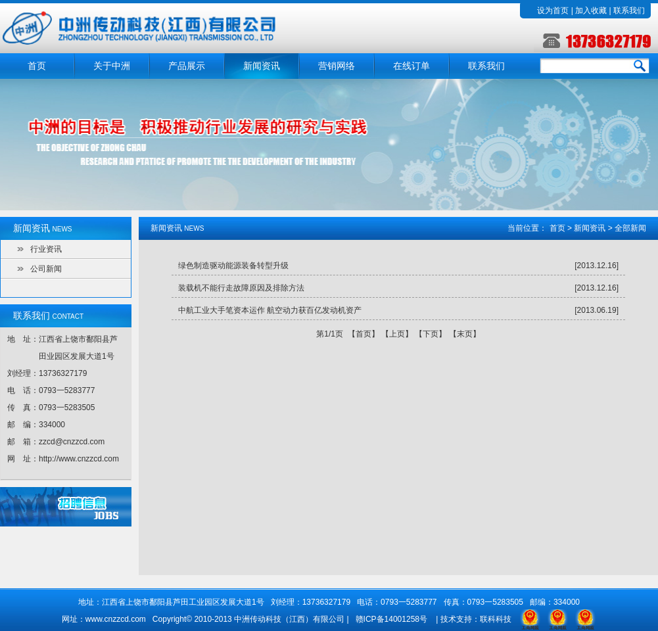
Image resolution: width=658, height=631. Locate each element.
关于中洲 (111, 66)
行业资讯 (46, 249)
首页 (37, 66)
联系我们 (629, 10)
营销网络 (336, 66)
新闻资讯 (261, 66)
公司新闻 (46, 268)
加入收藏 (591, 10)
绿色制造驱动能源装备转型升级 (233, 265)
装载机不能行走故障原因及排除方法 (241, 287)
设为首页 (553, 10)
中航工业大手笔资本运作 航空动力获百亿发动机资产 (270, 310)
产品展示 (186, 66)
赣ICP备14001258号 (391, 619)
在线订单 (411, 66)
